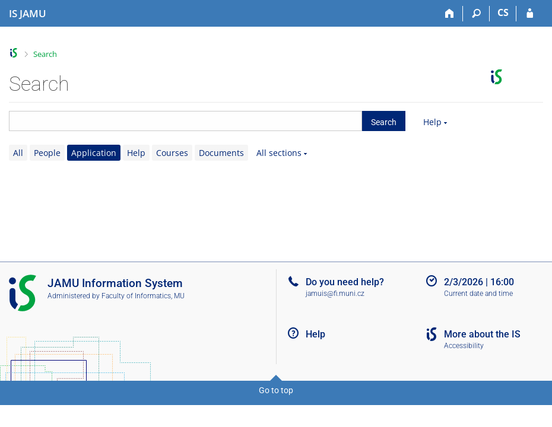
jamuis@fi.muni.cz (335, 293)
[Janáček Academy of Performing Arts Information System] (27, 13)
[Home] (449, 13)
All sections (279, 152)
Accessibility (464, 346)
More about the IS (482, 334)
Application (93, 152)
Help (432, 122)
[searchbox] (185, 121)
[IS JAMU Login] (529, 13)
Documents (221, 152)
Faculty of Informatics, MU (143, 296)
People (47, 152)
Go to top (276, 390)
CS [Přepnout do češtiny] (503, 12)
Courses (172, 152)
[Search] (476, 13)
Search (45, 54)
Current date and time (478, 293)
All (18, 152)
